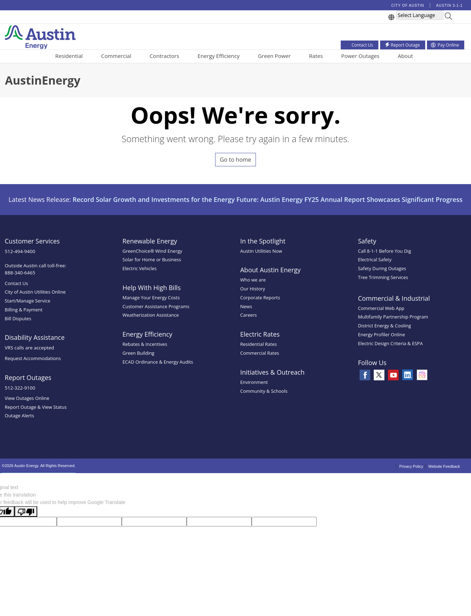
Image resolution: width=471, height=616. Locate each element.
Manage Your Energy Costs (151, 297)
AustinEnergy (42, 80)
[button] (448, 17)
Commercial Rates (259, 353)
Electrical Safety (374, 259)
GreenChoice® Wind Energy (152, 251)
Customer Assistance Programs (155, 306)
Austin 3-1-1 (449, 5)
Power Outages (360, 55)
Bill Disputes (18, 318)
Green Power (274, 55)
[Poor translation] (26, 511)
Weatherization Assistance (150, 315)
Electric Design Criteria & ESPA (390, 343)
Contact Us (16, 283)
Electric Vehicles (139, 268)
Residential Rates (258, 344)
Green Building (138, 353)
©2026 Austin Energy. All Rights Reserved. (39, 466)
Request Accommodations (33, 358)
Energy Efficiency (218, 55)
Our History (252, 288)
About (405, 55)
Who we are (253, 280)
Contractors (164, 55)
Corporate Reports (260, 297)
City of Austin (407, 5)
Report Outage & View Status (36, 407)
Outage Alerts (19, 415)
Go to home (235, 160)
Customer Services (32, 241)
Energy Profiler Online (381, 334)
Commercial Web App (381, 308)
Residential (69, 55)
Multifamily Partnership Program (393, 317)
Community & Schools (263, 391)
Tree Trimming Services (383, 277)
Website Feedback (444, 466)
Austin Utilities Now (261, 251)
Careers (248, 315)
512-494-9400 (20, 251)
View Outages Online (27, 398)
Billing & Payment (23, 309)
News (246, 306)
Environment (254, 382)
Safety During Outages (382, 268)
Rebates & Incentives (144, 344)
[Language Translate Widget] (422, 15)
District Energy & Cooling (384, 325)
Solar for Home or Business (151, 259)
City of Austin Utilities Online (35, 292)
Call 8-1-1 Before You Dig (384, 251)
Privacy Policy (411, 466)
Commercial (116, 55)
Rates (316, 55)
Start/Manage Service (27, 301)
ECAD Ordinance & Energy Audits (157, 362)
